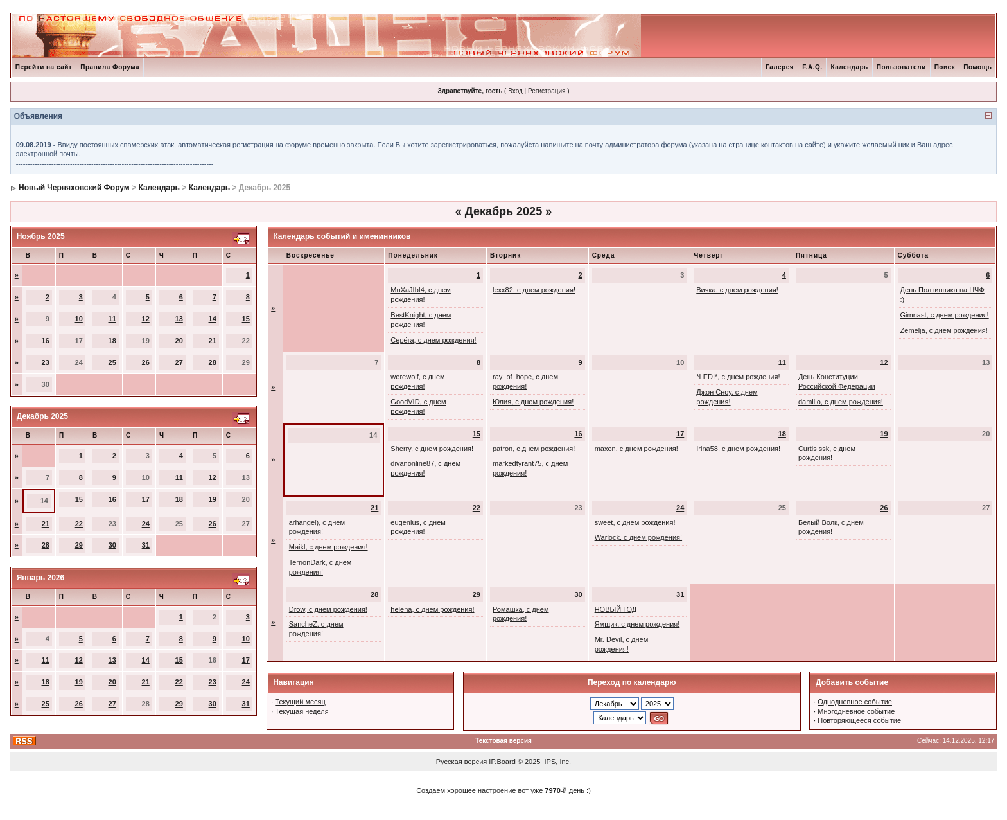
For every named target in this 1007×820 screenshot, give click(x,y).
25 (112, 362)
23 (45, 362)
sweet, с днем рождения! (635, 522)
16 (45, 340)
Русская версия (461, 761)
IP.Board (502, 761)
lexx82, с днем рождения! (534, 290)
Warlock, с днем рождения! (638, 537)
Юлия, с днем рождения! (533, 402)
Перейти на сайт (44, 67)
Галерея (780, 67)
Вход (515, 90)
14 (212, 319)
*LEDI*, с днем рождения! (738, 376)
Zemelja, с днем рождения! (944, 330)
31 (146, 545)
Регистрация (546, 90)
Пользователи (901, 67)
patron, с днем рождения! (534, 448)
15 (246, 319)
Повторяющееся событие (859, 720)
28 (212, 362)
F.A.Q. (812, 67)
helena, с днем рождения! (432, 609)
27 (179, 362)
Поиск (945, 67)
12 (146, 319)
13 (179, 319)
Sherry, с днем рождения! (431, 448)
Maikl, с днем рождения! (328, 547)
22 (79, 524)
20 (179, 340)
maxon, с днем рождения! (636, 448)
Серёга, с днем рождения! (433, 340)
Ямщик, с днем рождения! (637, 624)
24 (146, 524)
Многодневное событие (856, 711)
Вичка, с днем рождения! (737, 290)
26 (146, 362)
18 (112, 340)
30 (112, 545)
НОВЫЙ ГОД (616, 609)
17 (146, 499)
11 (112, 319)
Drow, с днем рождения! (328, 609)
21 (212, 340)
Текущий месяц (300, 702)
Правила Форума (109, 67)
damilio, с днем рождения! (840, 402)
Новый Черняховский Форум (74, 187)
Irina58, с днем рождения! (738, 448)
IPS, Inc (557, 761)
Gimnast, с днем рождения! (944, 315)
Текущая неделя (301, 711)
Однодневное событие (855, 702)
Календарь (849, 67)
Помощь (977, 67)
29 (79, 545)
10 (79, 319)
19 (212, 499)
